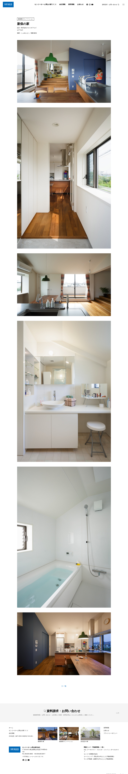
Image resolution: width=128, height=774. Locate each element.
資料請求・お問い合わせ (109, 4)
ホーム (11, 727)
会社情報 (62, 4)
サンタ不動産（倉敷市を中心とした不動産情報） (99, 759)
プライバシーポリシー (110, 733)
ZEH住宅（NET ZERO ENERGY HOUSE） (21, 736)
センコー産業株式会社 (91, 754)
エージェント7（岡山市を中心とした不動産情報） (99, 756)
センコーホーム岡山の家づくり (45, 4)
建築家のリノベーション (25, 19)
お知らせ (80, 4)
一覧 (64, 686)
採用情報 (71, 4)
